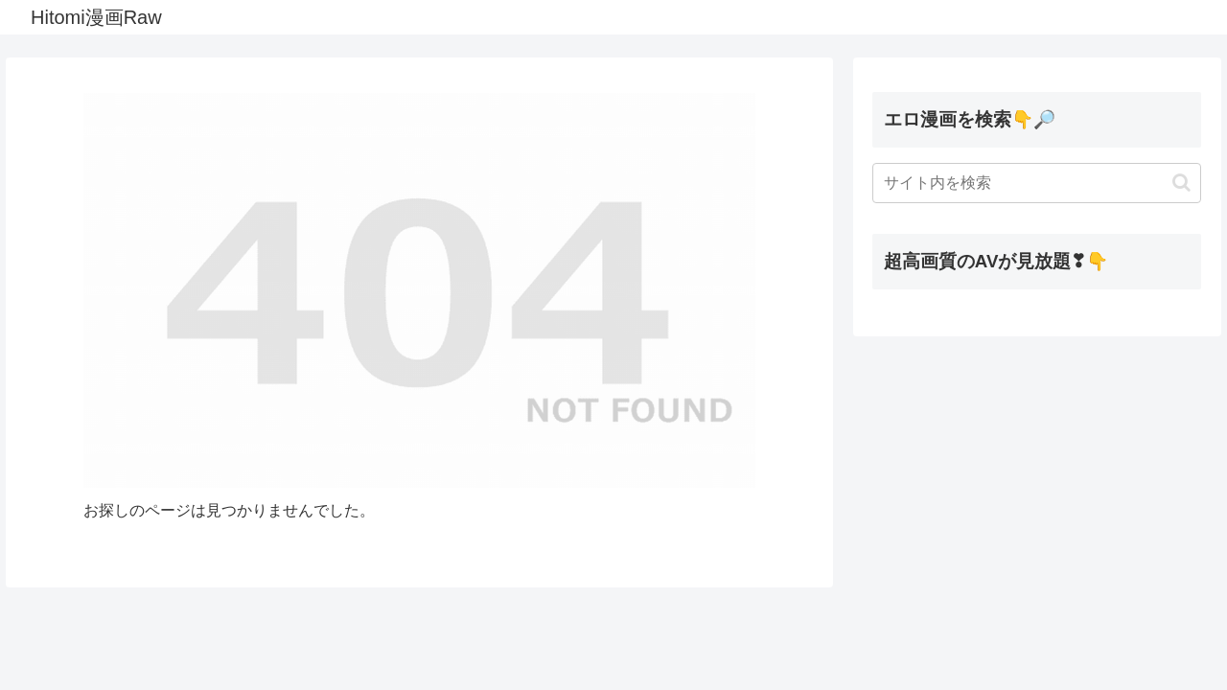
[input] (1037, 183)
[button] (1181, 183)
